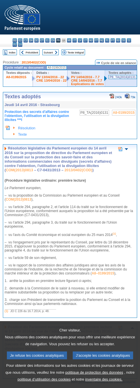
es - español (20, 40)
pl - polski (107, 40)
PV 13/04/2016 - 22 (50, 77)
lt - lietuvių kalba (85, 40)
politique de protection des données (94, 379)
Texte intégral (76, 52)
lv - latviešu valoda (80, 40)
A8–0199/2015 (103, 273)
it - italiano (74, 40)
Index (12, 52)
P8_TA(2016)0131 (123, 77)
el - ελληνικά (47, 40)
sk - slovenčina (123, 40)
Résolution (26, 128)
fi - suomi (15, 45)
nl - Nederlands (102, 40)
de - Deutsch (36, 40)
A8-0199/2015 (16, 77)
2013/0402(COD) (33, 62)
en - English (53, 40)
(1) (6, 311)
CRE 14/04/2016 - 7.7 (86, 80)
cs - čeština (25, 40)
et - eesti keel (42, 40)
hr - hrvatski (69, 40)
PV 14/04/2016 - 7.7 (85, 77)
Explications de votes (87, 84)
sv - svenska (20, 45)
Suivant (48, 52)
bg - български (15, 40)
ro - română (118, 40)
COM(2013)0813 (19, 170)
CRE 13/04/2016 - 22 (51, 80)
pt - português (113, 40)
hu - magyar (91, 40)
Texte (22, 134)
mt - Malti (96, 40)
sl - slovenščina (129, 40)
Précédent (32, 52)
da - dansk (31, 40)
